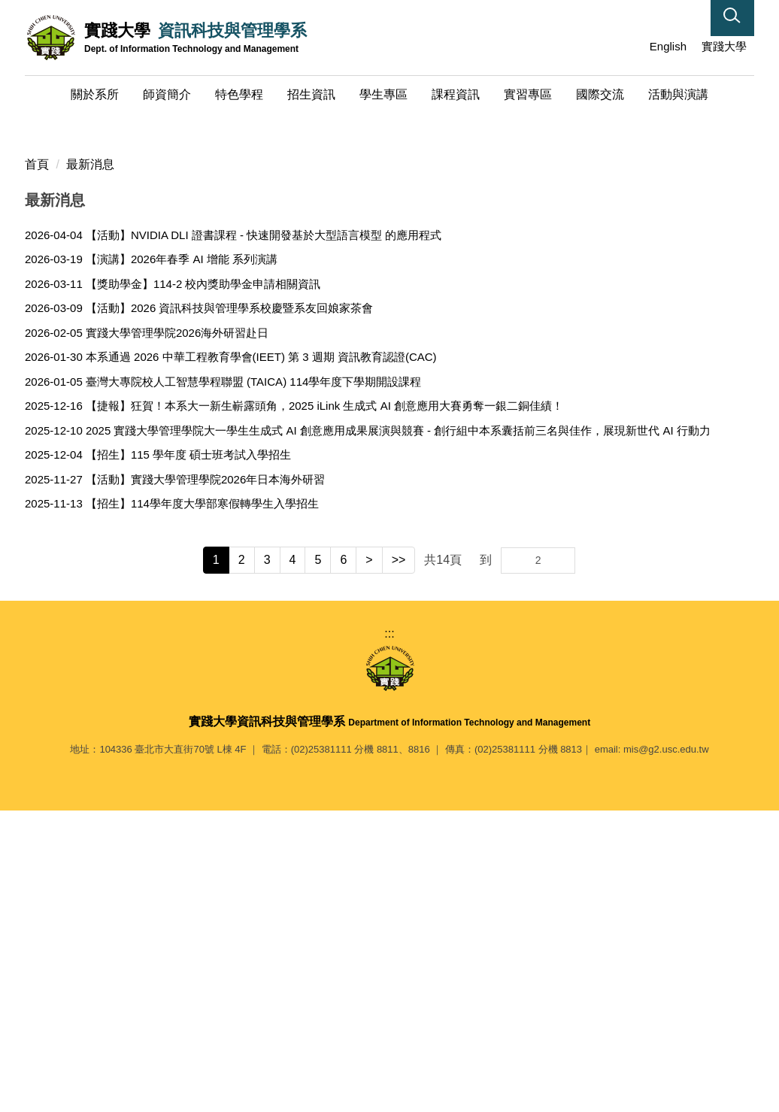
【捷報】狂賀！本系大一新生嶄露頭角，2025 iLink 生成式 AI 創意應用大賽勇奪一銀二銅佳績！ (324, 699)
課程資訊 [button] (456, 94)
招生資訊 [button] (311, 94)
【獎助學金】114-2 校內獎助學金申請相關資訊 (203, 577)
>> (399, 853)
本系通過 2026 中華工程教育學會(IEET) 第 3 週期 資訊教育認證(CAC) (261, 650)
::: (630, 46)
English (668, 46)
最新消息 (90, 457)
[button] (732, 18)
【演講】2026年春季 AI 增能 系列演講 (181, 553)
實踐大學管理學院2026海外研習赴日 (177, 626)
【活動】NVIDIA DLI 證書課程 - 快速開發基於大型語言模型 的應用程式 (263, 528)
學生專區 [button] (383, 94)
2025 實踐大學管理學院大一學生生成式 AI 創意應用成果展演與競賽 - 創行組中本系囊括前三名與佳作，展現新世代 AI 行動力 (398, 723)
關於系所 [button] (95, 94)
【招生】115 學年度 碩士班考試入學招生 (188, 748)
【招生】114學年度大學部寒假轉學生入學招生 (202, 797)
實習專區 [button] (528, 94)
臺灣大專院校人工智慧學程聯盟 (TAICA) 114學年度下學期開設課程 (253, 674)
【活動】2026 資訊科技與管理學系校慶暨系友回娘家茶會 (230, 601)
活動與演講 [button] (678, 94)
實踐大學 (724, 46)
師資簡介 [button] (167, 94)
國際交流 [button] (600, 94)
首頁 (37, 457)
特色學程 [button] (239, 94)
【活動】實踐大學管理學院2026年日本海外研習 (205, 772)
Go (563, 854)
